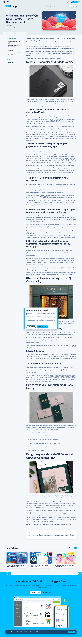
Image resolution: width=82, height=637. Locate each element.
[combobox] (73, 6)
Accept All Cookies (42, 326)
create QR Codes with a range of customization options (63, 375)
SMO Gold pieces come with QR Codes (35, 189)
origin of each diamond (55, 119)
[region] (41, 318)
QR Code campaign (30, 356)
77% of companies (44, 195)
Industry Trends (60, 6)
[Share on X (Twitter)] (12, 62)
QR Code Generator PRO (40, 432)
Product (66, 6)
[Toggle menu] (79, 2)
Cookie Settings (31, 326)
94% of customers (35, 133)
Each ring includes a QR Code (67, 158)
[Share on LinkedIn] (8, 62)
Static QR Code (60, 358)
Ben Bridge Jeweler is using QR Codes (35, 250)
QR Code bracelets (33, 99)
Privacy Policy (35, 320)
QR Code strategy (30, 232)
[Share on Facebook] (10, 62)
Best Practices (52, 6)
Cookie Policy (28, 320)
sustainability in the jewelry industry (64, 184)
